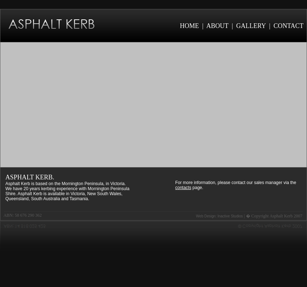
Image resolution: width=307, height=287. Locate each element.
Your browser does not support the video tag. (153, 104)
